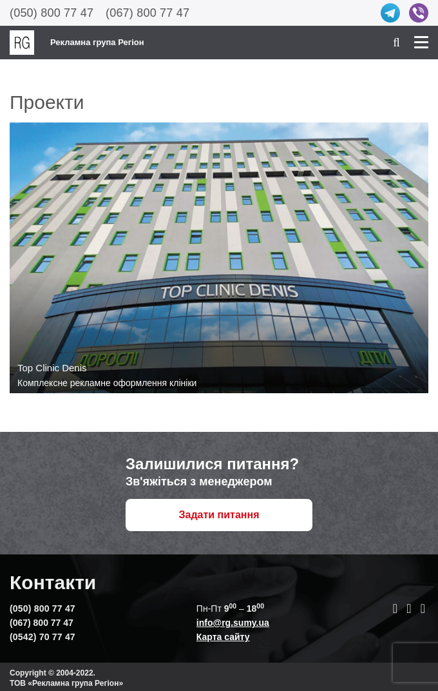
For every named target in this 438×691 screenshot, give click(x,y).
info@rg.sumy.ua (232, 623)
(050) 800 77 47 (51, 12)
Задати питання (219, 514)
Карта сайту (223, 637)
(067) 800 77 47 (147, 12)
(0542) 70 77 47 (42, 637)
